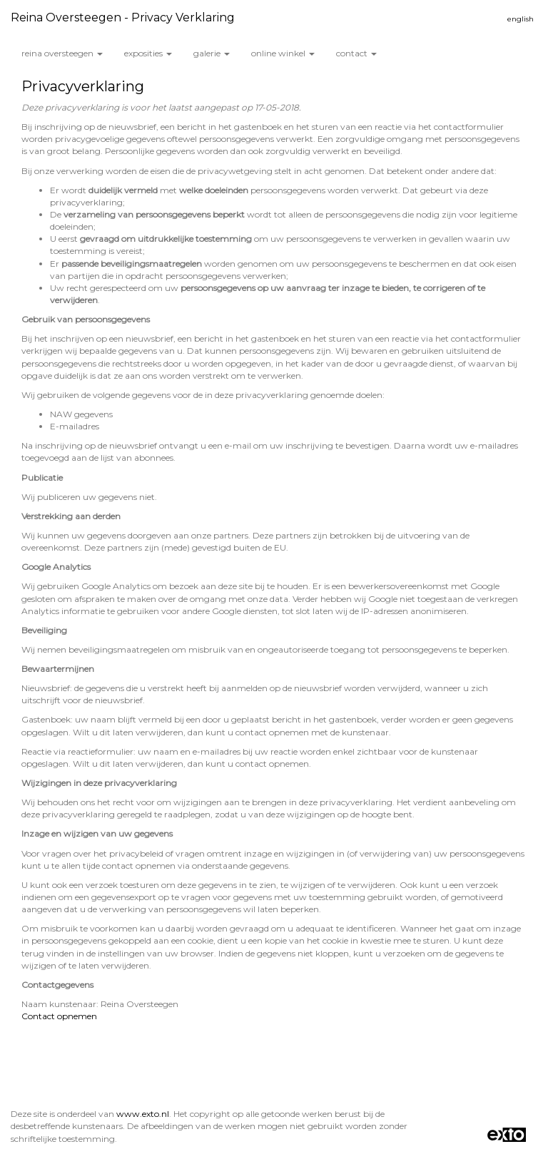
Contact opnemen (59, 1016)
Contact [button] (356, 53)
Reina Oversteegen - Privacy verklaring (123, 17)
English (520, 19)
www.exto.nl (142, 1113)
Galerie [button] (211, 53)
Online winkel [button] (283, 53)
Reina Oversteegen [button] (62, 53)
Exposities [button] (148, 53)
